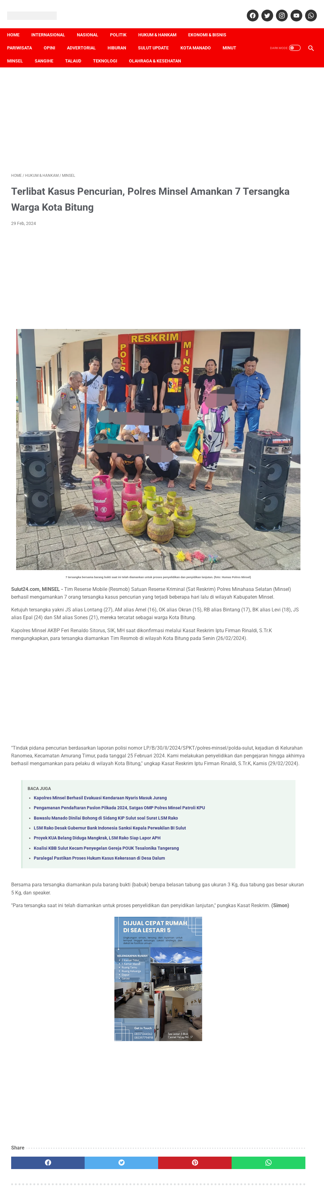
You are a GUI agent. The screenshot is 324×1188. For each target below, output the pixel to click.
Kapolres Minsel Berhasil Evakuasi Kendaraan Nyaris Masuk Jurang (100, 752)
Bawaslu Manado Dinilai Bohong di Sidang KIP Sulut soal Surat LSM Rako (106, 779)
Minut (18, 51)
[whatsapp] (306, 9)
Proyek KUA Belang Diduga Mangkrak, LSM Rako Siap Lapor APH (97, 799)
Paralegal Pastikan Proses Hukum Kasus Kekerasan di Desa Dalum (99, 819)
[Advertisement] (111, 112)
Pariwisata (23, 38)
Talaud (103, 51)
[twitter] (262, 9)
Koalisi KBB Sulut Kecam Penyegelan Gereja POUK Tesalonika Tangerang (106, 809)
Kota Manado (199, 38)
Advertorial (85, 38)
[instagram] (277, 9)
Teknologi (134, 51)
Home (17, 25)
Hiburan (121, 38)
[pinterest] (137, 1132)
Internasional (52, 25)
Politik (122, 25)
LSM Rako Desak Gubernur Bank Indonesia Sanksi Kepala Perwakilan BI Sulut (110, 789)
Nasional (91, 25)
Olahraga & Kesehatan (184, 51)
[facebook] (248, 9)
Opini (53, 38)
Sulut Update (157, 38)
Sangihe (73, 51)
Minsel (44, 51)
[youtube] (291, 9)
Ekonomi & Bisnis (211, 25)
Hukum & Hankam (161, 25)
